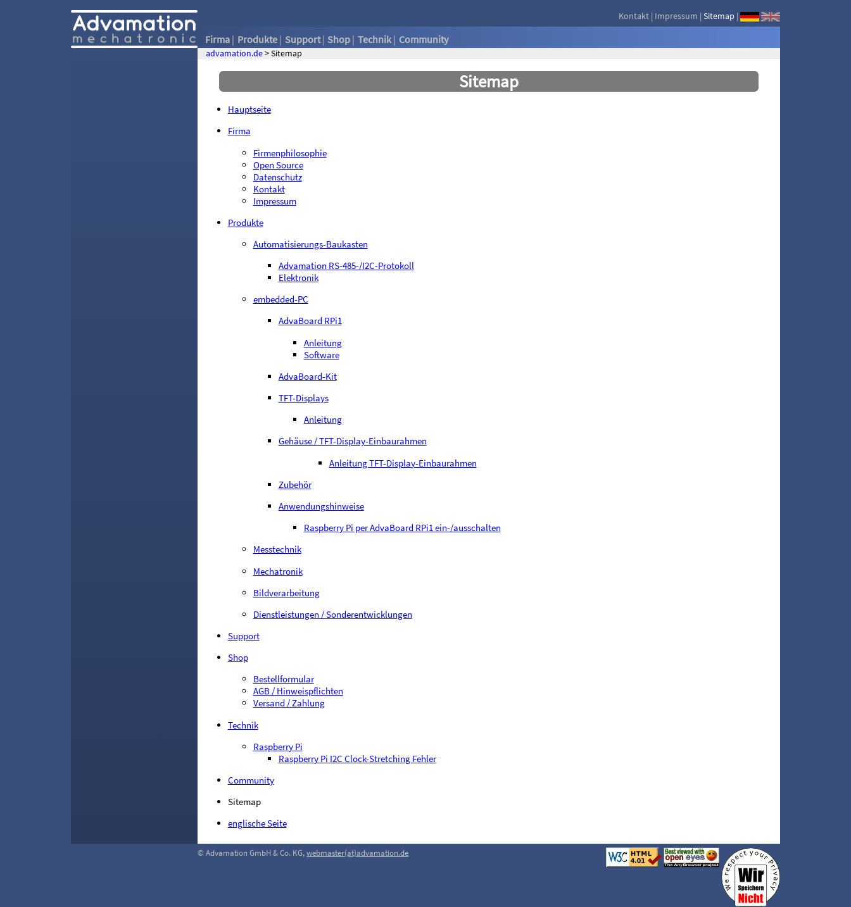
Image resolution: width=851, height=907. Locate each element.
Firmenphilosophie (290, 153)
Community (423, 39)
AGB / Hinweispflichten (298, 691)
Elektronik (298, 278)
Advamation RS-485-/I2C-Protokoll (346, 266)
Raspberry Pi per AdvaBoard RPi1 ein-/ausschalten (402, 528)
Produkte (257, 39)
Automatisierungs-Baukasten (310, 244)
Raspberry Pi (278, 747)
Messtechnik (277, 549)
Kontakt (634, 16)
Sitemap (718, 16)
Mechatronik (278, 571)
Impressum (676, 16)
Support (302, 39)
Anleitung (323, 343)
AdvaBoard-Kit (308, 376)
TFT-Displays (304, 398)
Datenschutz (277, 177)
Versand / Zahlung (289, 703)
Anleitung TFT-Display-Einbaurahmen (403, 463)
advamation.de (234, 53)
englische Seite (257, 823)
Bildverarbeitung (286, 593)
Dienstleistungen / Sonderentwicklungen (332, 614)
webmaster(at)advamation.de (357, 853)
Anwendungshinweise (321, 506)
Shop (338, 39)
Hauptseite (249, 109)
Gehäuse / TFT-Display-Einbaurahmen (353, 441)
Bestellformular (283, 679)
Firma (217, 39)
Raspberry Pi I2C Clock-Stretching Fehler (357, 759)
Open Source (278, 165)
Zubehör (295, 485)
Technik (374, 39)
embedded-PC (280, 299)
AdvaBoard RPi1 (310, 321)
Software (321, 355)
